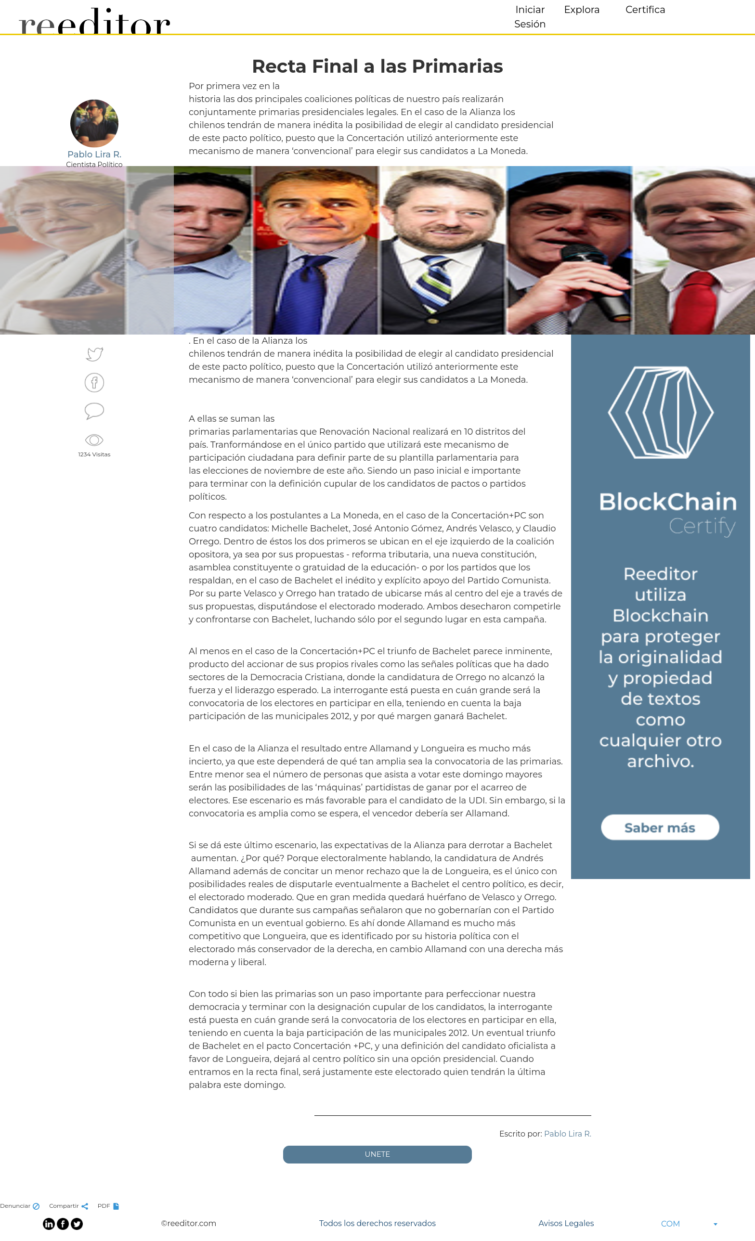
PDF (110, 1205)
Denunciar (21, 1205)
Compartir (70, 1205)
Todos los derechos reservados (377, 1223)
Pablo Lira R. (567, 1133)
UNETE (378, 1154)
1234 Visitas (94, 443)
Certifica (645, 9)
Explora (582, 9)
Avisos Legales (566, 1223)
